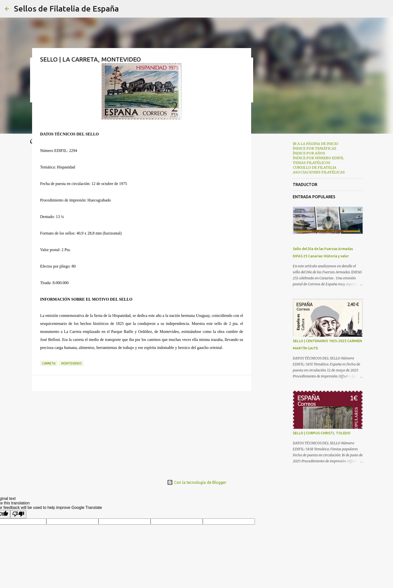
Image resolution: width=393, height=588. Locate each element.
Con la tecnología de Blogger (196, 482)
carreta (48, 363)
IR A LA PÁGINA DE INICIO (315, 143)
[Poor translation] (18, 514)
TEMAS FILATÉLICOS (311, 162)
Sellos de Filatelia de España (66, 8)
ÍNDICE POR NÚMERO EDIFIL (318, 158)
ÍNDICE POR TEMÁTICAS (314, 148)
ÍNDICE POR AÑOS (309, 153)
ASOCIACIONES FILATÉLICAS (319, 172)
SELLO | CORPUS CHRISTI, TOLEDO (321, 433)
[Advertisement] (277, 216)
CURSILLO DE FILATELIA (314, 167)
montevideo (71, 363)
